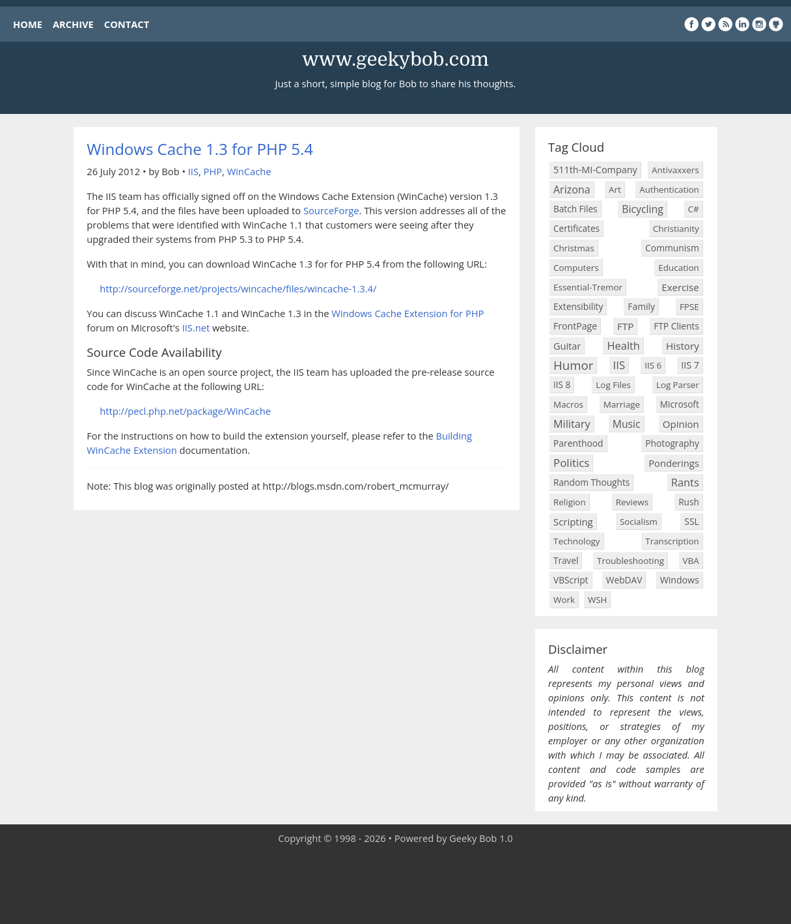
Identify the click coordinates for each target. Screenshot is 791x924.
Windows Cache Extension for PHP (407, 313)
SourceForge (331, 210)
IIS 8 (561, 384)
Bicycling (642, 209)
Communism (672, 248)
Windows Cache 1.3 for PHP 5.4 (200, 149)
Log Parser (677, 385)
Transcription (672, 541)
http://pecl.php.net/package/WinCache (185, 410)
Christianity (676, 228)
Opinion (681, 423)
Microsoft (679, 404)
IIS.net (196, 327)
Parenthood (578, 443)
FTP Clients (676, 326)
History (682, 345)
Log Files (613, 385)
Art (615, 189)
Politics (571, 462)
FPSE (689, 307)
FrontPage (575, 326)
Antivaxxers (675, 170)
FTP (625, 326)
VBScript (571, 580)
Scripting (573, 521)
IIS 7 (690, 365)
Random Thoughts (591, 482)
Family (641, 306)
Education (678, 267)
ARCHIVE (73, 24)
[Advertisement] (396, 885)
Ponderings (673, 462)
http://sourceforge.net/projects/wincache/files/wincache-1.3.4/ (238, 288)
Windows (679, 580)
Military (571, 424)
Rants (685, 482)
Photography (672, 443)
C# (693, 209)
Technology (576, 541)
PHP (213, 171)
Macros (568, 404)
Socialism (639, 521)
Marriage (622, 404)
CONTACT (126, 24)
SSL (691, 521)
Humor (573, 365)
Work (564, 600)
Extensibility (578, 306)
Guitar (567, 345)
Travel (565, 560)
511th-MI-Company (595, 169)
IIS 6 (653, 365)
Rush (688, 502)
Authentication (669, 189)
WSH (597, 600)
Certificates (576, 228)
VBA (691, 561)
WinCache (249, 171)
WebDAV (624, 580)
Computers (576, 267)
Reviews (632, 502)
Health (623, 345)
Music (627, 424)
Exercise (680, 287)
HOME (27, 24)
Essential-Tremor (587, 287)
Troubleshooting (630, 561)
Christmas (573, 248)
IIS (193, 171)
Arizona (571, 189)
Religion (569, 502)
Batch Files (575, 209)
